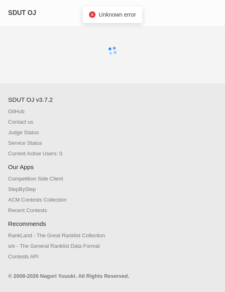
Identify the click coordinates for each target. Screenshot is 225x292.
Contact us (20, 122)
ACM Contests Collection (37, 200)
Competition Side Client (35, 179)
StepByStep (22, 189)
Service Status (25, 143)
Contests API (23, 256)
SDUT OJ (22, 12)
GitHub (16, 111)
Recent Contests (27, 210)
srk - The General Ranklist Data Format (54, 246)
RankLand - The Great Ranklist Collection (56, 235)
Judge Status (23, 132)
